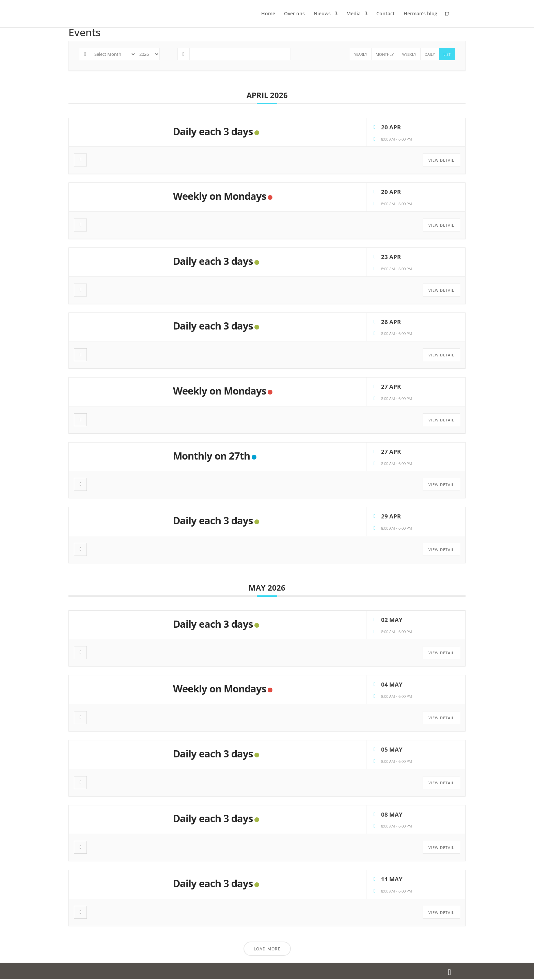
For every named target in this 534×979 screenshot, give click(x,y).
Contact (385, 14)
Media (353, 14)
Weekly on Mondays (219, 196)
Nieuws (322, 14)
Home (268, 14)
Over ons (294, 14)
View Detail (441, 160)
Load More (267, 949)
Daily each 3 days (213, 131)
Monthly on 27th (211, 455)
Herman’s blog (420, 14)
